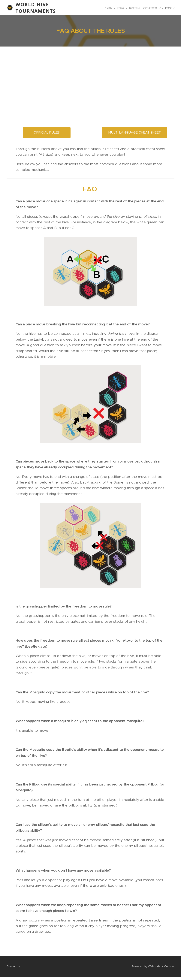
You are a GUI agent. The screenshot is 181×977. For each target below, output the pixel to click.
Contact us (13, 966)
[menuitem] (108, 7)
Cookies (169, 966)
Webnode (154, 966)
